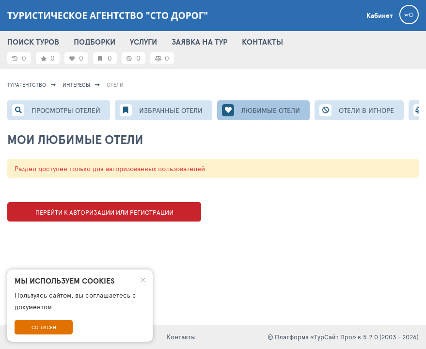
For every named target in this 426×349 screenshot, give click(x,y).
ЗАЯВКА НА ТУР (199, 42)
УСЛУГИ (143, 42)
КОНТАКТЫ (262, 42)
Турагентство (26, 84)
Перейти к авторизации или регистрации (104, 212)
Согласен (44, 327)
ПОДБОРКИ (94, 42)
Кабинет (379, 15)
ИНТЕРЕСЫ (76, 84)
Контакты (181, 336)
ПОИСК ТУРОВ (33, 42)
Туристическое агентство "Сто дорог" (107, 15)
